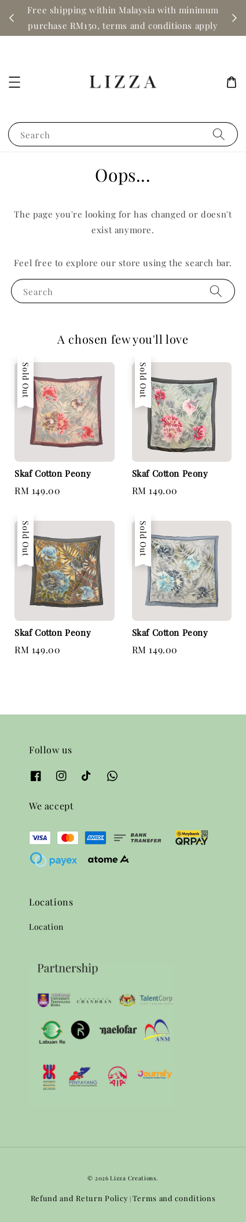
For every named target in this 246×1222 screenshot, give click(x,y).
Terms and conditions (174, 1198)
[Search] (218, 134)
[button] (14, 82)
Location (46, 926)
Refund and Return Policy (79, 1198)
